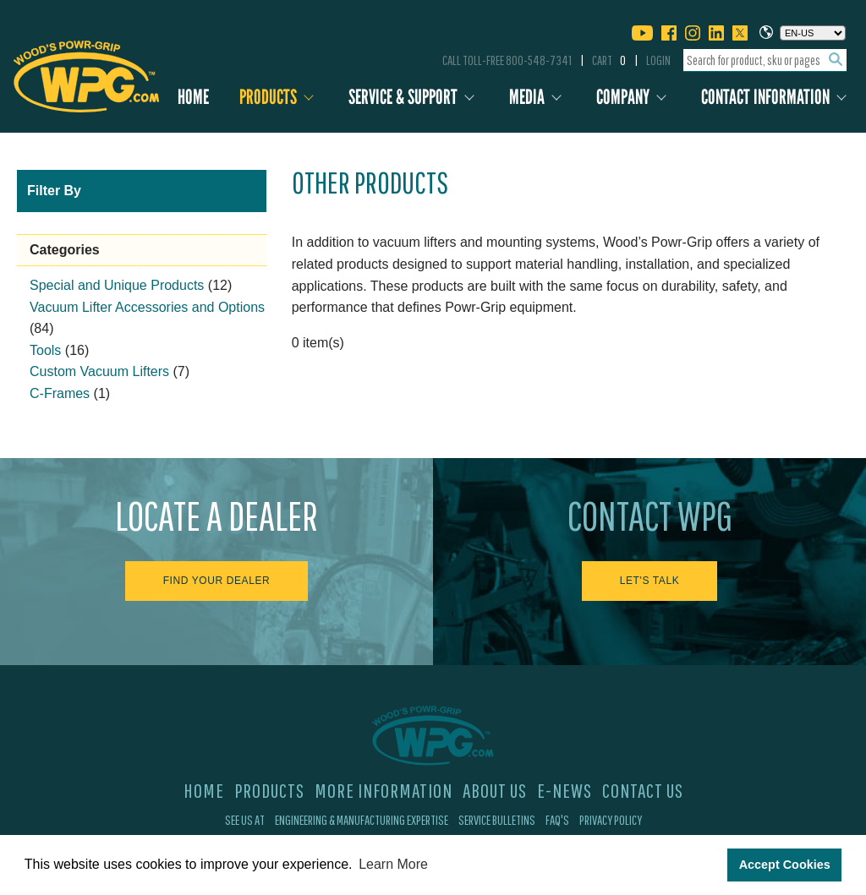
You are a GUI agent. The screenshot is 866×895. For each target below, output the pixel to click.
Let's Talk (650, 581)
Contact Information (765, 97)
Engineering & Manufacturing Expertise (361, 819)
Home (193, 97)
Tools (45, 350)
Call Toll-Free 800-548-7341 (507, 60)
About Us (495, 790)
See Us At (245, 819)
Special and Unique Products (117, 285)
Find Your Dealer (217, 581)
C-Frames (60, 393)
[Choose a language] (813, 33)
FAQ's (557, 819)
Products (268, 97)
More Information (383, 790)
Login (658, 60)
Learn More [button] (393, 864)
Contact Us (642, 790)
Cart (609, 60)
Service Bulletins (496, 819)
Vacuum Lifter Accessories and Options (147, 307)
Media (527, 97)
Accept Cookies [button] (784, 864)
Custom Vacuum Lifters (99, 371)
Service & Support (403, 97)
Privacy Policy (610, 819)
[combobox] (765, 60)
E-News (564, 790)
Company (623, 97)
